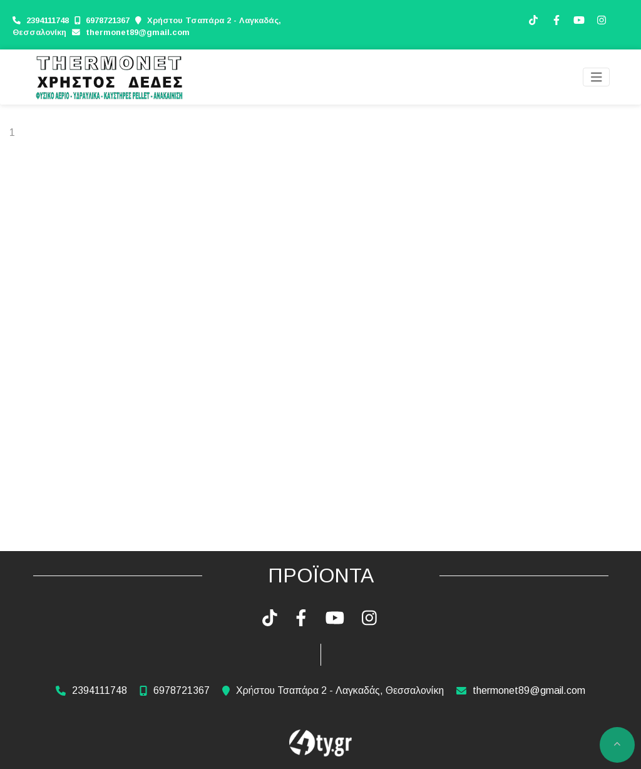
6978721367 (108, 20)
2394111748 (48, 20)
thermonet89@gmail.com (138, 32)
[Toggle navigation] (596, 77)
